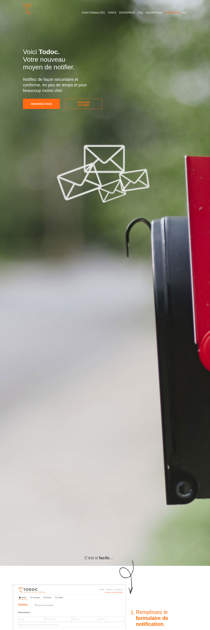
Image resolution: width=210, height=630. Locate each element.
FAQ (140, 12)
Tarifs (112, 12)
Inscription (154, 12)
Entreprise (127, 12)
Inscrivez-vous (41, 104)
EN (184, 12)
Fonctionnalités (93, 12)
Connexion (172, 12)
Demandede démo (84, 104)
